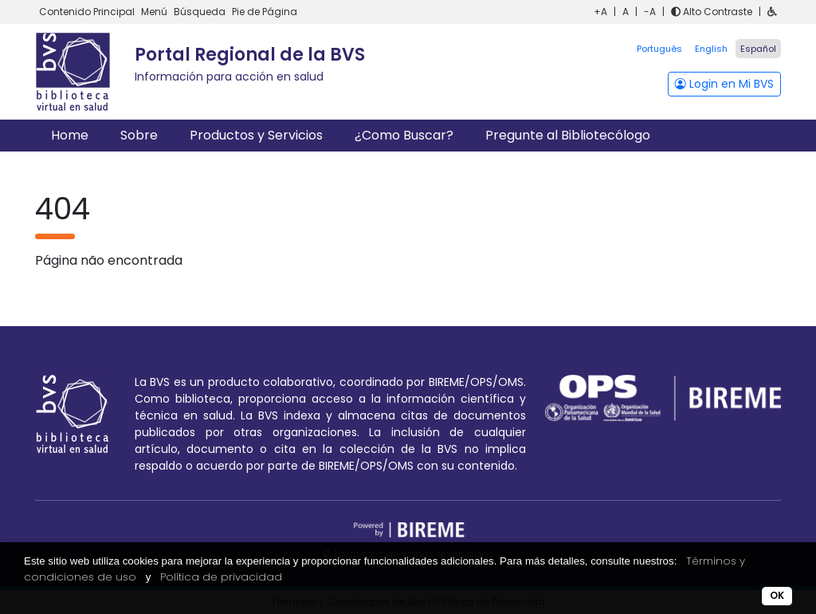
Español (758, 48)
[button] (772, 11)
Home (69, 135)
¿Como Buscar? (404, 135)
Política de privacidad (221, 576)
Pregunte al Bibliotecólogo (567, 135)
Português (659, 48)
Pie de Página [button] (264, 11)
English (711, 48)
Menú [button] (155, 11)
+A (600, 11)
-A (650, 11)
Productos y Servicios (256, 135)
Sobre (139, 135)
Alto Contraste (711, 11)
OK (777, 595)
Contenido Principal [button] (88, 11)
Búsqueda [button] (201, 11)
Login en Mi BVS (724, 84)
